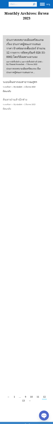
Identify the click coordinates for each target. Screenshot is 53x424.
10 (31, 397)
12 (44, 397)
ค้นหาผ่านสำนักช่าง (15, 100)
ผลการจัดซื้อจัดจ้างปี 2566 (32, 61)
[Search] (23, 4)
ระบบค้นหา (7, 86)
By (15, 64)
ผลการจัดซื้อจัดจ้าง (13, 61)
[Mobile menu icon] (45, 4)
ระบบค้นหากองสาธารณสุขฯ (20, 82)
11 (38, 397)
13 (23, 401)
